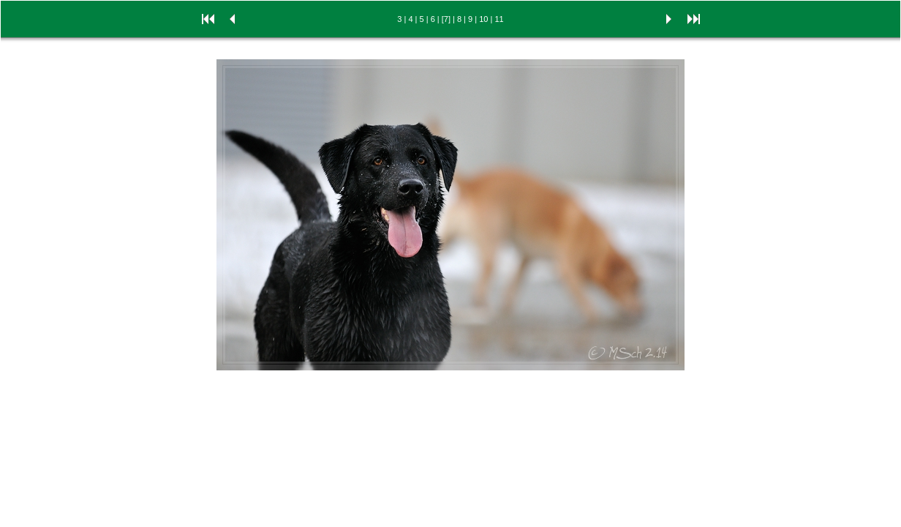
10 (483, 19)
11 (498, 19)
